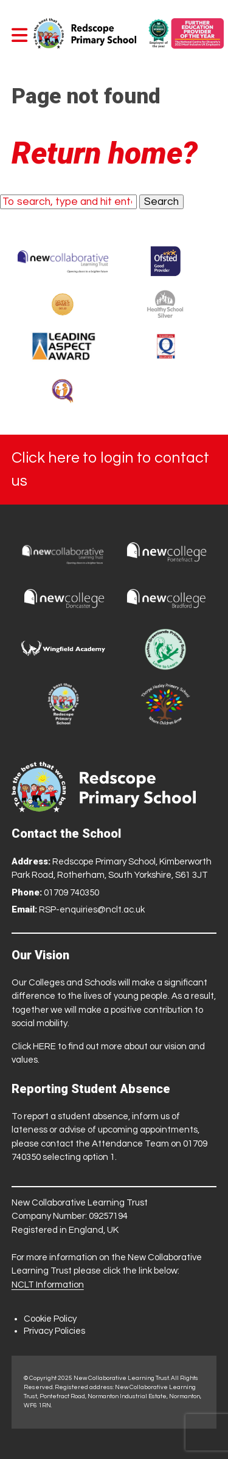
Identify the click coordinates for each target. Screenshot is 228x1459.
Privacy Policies (54, 1331)
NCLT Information (48, 1284)
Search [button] (161, 201)
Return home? (105, 153)
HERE (44, 1046)
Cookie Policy (50, 1318)
